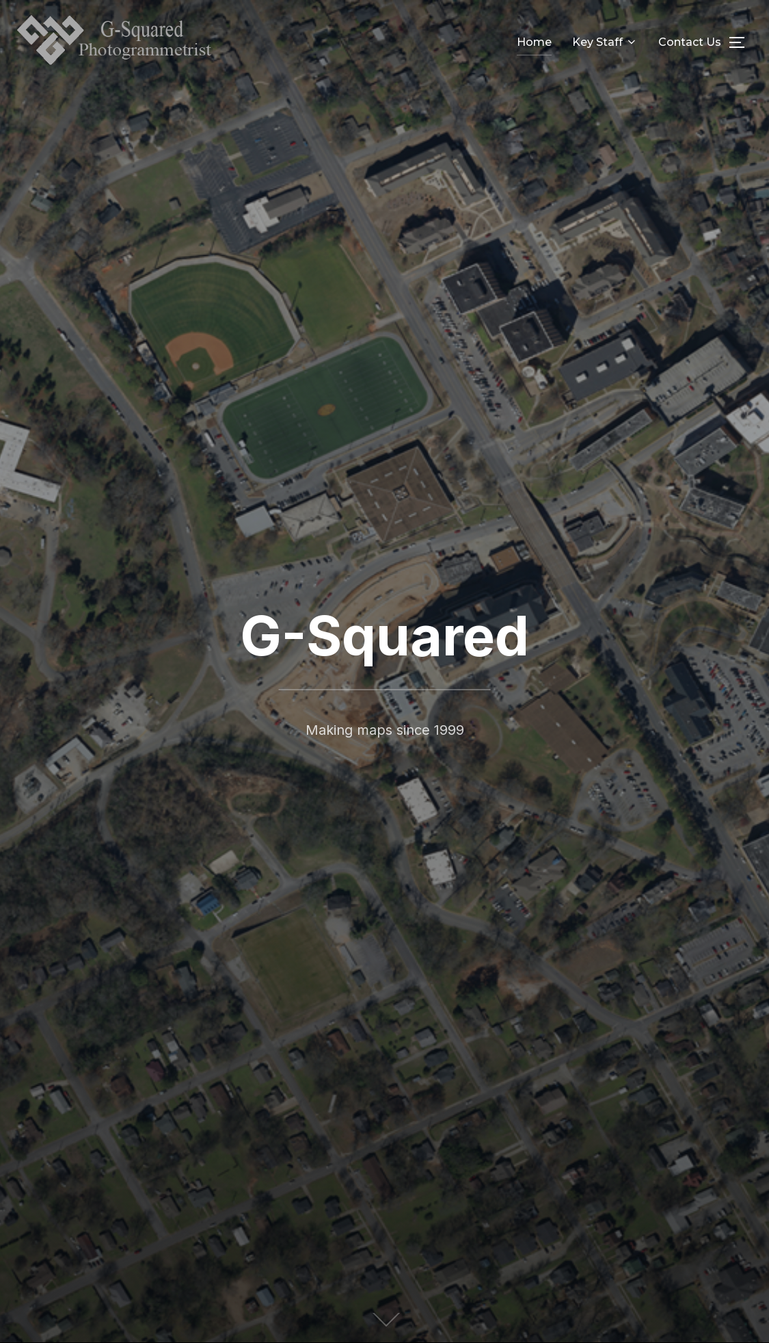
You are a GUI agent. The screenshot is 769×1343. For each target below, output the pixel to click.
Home (534, 42)
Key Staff (605, 42)
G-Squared (384, 635)
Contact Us (689, 42)
